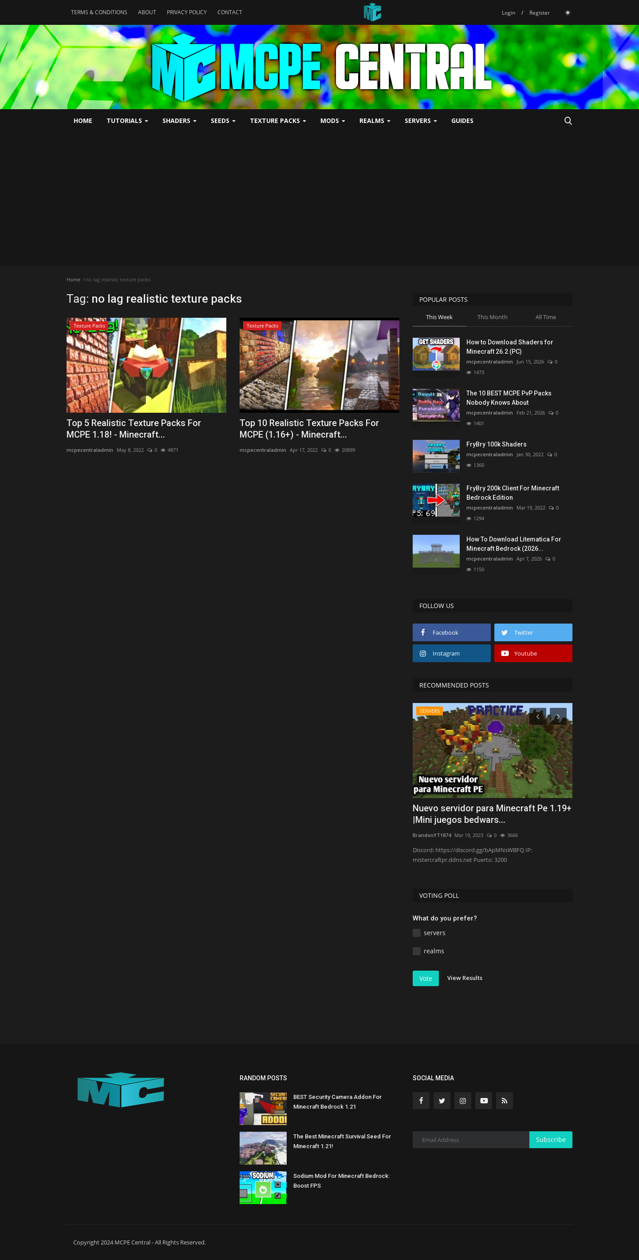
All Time (546, 317)
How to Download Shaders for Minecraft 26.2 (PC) (509, 347)
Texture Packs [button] (278, 120)
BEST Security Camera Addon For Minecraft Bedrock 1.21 (337, 1102)
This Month (492, 317)
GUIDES (462, 120)
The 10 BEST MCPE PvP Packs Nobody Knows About (509, 398)
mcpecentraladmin (90, 449)
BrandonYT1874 (432, 835)
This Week (439, 317)
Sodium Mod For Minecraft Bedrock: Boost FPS (341, 1181)
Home (83, 120)
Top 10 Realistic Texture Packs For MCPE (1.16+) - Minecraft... (309, 429)
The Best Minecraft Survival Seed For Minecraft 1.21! (342, 1141)
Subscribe (551, 1139)
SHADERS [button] (179, 120)
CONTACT (229, 12)
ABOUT (147, 12)
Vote (425, 978)
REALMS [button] (374, 120)
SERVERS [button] (421, 120)
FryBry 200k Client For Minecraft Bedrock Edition (512, 493)
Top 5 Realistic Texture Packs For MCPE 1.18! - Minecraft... (134, 429)
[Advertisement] (319, 198)
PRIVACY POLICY (187, 12)
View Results (464, 978)
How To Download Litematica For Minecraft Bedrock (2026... (513, 544)
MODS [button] (332, 120)
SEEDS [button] (223, 120)
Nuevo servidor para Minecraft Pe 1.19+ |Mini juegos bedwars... (492, 814)
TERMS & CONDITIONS (99, 12)
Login (508, 12)
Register (539, 12)
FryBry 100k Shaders (496, 444)
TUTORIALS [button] (127, 120)
